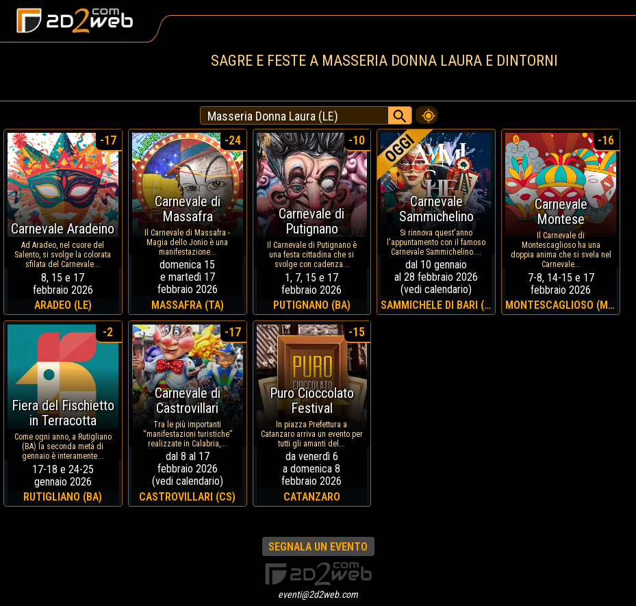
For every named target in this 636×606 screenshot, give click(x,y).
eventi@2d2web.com (318, 594)
